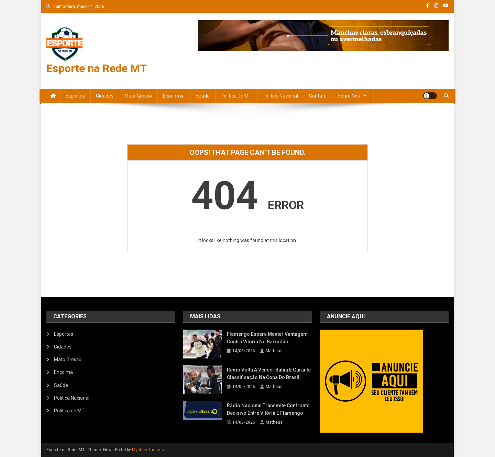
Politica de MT (236, 96)
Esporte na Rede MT (96, 68)
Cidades (104, 96)
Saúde (203, 96)
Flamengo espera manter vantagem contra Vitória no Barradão (267, 337)
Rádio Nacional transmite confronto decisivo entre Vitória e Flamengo (268, 409)
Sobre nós (349, 96)
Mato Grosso (138, 96)
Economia (174, 96)
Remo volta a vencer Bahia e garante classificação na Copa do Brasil (269, 373)
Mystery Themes (148, 449)
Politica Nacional (280, 96)
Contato (318, 96)
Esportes (75, 96)
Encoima (63, 372)
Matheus (274, 351)
